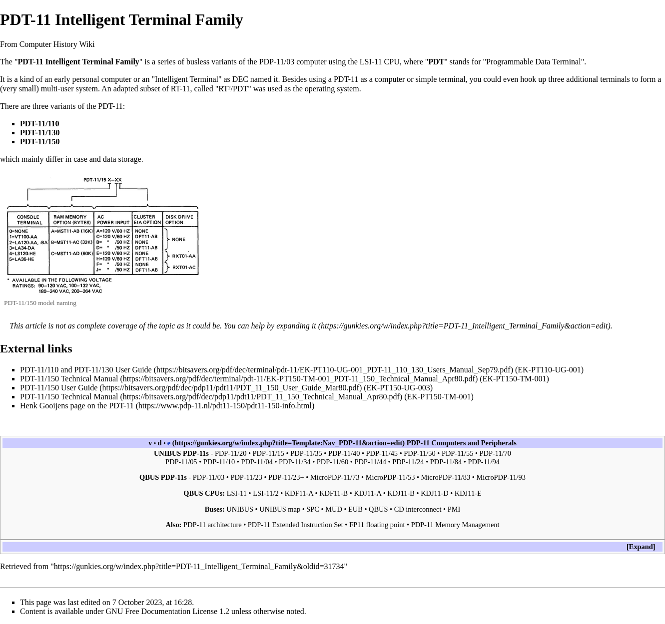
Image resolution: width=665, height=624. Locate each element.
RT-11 (180, 88)
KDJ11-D (434, 493)
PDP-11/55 (457, 453)
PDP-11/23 (246, 477)
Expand (641, 547)
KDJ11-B (401, 493)
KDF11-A (299, 493)
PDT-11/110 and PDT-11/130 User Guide (86, 369)
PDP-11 (418, 443)
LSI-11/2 (265, 493)
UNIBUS (239, 509)
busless (197, 61)
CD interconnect (418, 509)
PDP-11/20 (230, 453)
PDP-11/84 (446, 462)
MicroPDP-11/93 (501, 477)
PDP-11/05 (181, 462)
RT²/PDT (233, 88)
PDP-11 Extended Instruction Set (295, 525)
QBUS (378, 509)
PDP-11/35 (306, 453)
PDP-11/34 (294, 462)
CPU (392, 61)
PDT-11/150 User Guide (58, 387)
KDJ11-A (367, 493)
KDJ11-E (468, 493)
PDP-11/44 (370, 462)
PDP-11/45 (382, 453)
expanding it (296, 325)
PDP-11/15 (268, 453)
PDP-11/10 (219, 462)
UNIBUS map (279, 509)
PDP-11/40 (344, 453)
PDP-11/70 (495, 453)
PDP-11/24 (408, 462)
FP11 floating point (377, 525)
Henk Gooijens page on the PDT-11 (77, 405)
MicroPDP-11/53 (390, 477)
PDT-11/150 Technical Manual (69, 378)
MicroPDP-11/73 (335, 477)
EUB (355, 509)
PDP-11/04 (256, 462)
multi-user (57, 88)
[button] (641, 547)
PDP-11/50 (419, 453)
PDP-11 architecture (212, 525)
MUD (333, 509)
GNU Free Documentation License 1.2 (167, 611)
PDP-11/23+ (286, 477)
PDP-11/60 (332, 462)
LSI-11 (371, 61)
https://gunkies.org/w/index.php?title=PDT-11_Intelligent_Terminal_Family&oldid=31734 (199, 566)
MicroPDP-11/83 (446, 477)
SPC (312, 509)
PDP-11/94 (483, 462)
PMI (454, 509)
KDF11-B (333, 493)
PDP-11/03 (277, 61)
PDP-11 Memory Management (455, 525)
